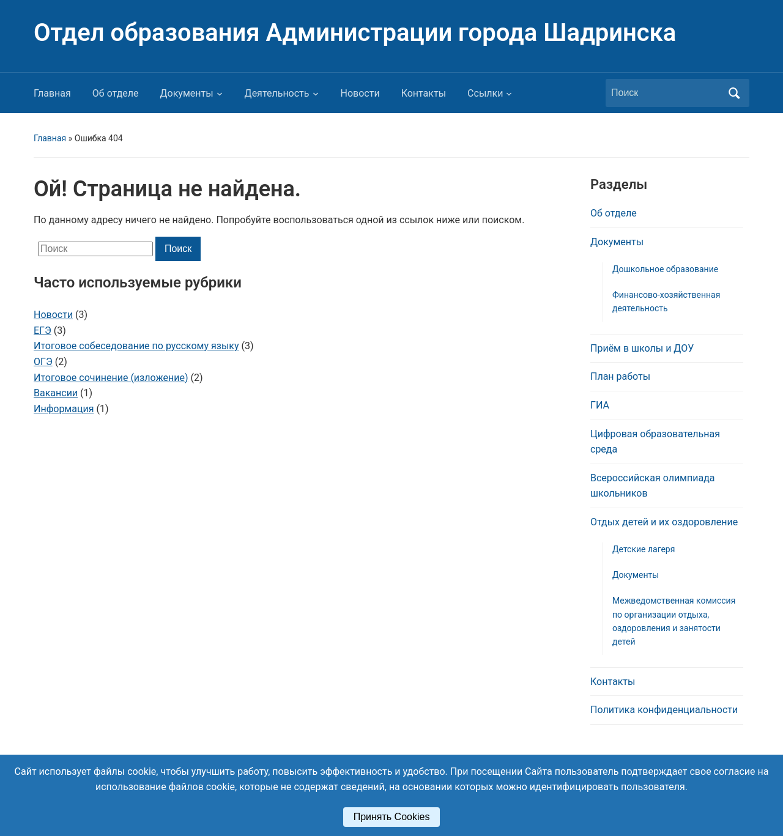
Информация (64, 409)
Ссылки (485, 93)
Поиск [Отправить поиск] (734, 93)
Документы (186, 93)
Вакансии (56, 393)
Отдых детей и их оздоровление (664, 522)
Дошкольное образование (665, 269)
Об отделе (115, 93)
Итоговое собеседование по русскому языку (136, 346)
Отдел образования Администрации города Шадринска (355, 32)
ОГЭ (43, 362)
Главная (52, 93)
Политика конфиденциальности (664, 710)
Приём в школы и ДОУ (642, 348)
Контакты (423, 93)
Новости (360, 93)
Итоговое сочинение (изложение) (111, 377)
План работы (620, 376)
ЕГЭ (42, 330)
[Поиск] (666, 93)
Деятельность (277, 93)
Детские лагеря (643, 549)
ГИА (599, 405)
